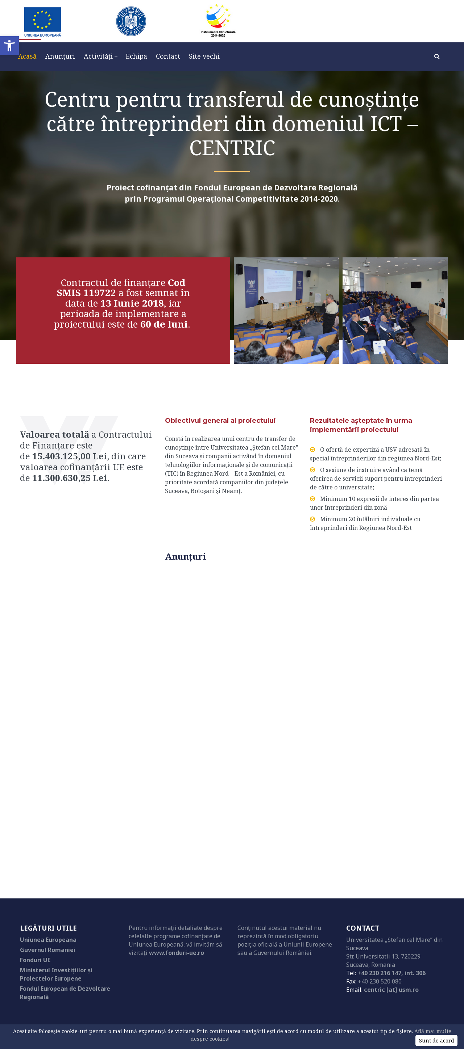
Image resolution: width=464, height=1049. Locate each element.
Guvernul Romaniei (47, 950)
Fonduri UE (35, 960)
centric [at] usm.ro (391, 990)
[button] (9, 45)
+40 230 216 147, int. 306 (391, 973)
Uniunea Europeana (48, 940)
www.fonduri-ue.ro (176, 953)
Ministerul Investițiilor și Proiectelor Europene (56, 974)
